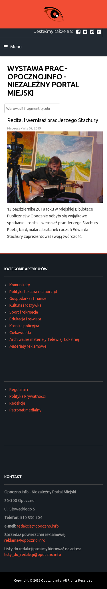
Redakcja (17, 403)
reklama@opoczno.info (24, 540)
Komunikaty (19, 285)
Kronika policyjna (24, 326)
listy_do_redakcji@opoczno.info (32, 554)
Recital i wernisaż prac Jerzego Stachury (52, 120)
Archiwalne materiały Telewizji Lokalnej (44, 339)
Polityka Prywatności (27, 396)
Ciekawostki (20, 332)
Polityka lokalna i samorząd (33, 291)
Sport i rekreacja (23, 312)
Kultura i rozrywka (25, 305)
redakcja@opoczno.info (38, 526)
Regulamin (18, 389)
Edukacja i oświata (25, 319)
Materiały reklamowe (28, 346)
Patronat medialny (25, 410)
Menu (13, 46)
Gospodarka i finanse (28, 298)
